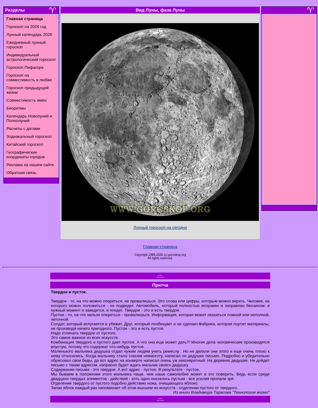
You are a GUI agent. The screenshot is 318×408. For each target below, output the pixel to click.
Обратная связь (21, 172)
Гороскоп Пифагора (25, 67)
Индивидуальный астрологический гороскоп (31, 57)
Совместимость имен (26, 100)
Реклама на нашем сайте (30, 164)
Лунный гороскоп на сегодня (160, 227)
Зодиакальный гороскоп (28, 136)
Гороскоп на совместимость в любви (29, 77)
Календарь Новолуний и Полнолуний (29, 118)
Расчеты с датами (23, 128)
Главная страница (160, 246)
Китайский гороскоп (24, 144)
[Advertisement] (289, 111)
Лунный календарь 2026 (29, 34)
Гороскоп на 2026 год (26, 26)
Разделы (15, 10)
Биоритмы (16, 108)
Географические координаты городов (25, 154)
